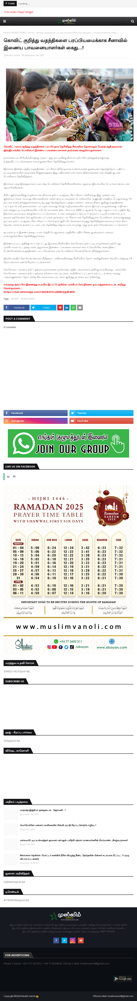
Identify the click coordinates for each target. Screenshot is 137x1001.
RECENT (15, 298)
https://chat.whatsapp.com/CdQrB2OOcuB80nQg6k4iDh (39, 292)
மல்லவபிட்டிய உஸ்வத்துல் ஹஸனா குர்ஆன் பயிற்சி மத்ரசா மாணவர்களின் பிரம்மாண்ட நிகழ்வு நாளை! (74, 840)
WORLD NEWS (19, 32)
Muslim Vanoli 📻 (30, 996)
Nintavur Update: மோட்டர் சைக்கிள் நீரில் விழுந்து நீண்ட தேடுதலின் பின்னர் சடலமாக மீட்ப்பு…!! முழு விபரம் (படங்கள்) (74, 857)
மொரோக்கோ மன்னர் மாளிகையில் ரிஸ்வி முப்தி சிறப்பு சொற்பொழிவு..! (58, 825)
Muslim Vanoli (13, 55)
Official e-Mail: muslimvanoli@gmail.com (113, 996)
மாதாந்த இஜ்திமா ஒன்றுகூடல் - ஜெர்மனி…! (43, 810)
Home (7, 32)
